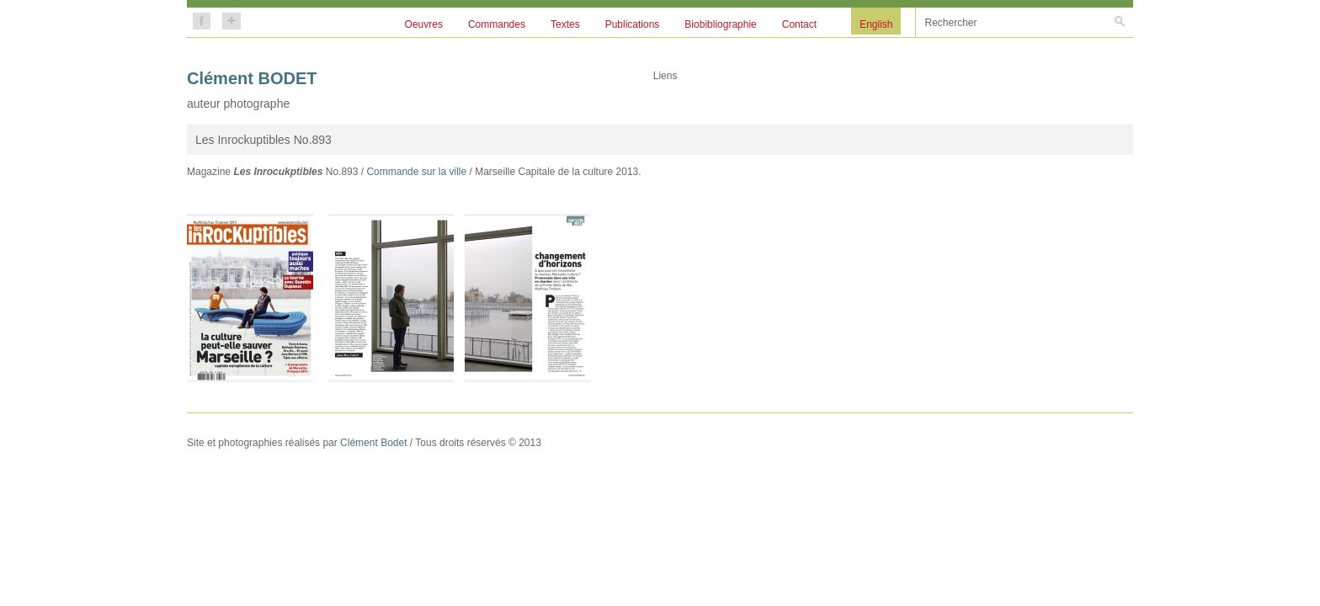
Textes (565, 24)
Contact (799, 24)
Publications (632, 24)
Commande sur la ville (416, 172)
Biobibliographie (720, 24)
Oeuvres (424, 24)
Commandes (496, 24)
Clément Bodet (373, 443)
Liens (665, 76)
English (876, 24)
